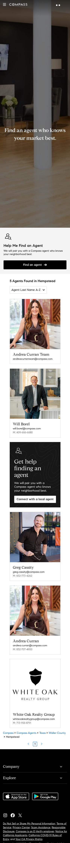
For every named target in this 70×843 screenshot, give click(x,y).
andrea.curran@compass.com (30, 645)
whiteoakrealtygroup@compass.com (34, 719)
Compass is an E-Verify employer (35, 831)
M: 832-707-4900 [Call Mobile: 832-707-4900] (22, 649)
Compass (8, 733)
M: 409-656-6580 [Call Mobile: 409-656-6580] (23, 432)
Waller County (57, 733)
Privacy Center (21, 827)
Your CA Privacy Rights (28, 839)
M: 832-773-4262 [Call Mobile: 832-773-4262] (22, 575)
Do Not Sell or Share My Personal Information (29, 823)
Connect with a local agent (35, 499)
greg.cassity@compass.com (28, 572)
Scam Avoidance (40, 827)
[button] (4, 4)
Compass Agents (26, 733)
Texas (42, 733)
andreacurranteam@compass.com (32, 358)
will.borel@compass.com (27, 428)
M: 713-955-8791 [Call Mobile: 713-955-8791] (22, 723)
